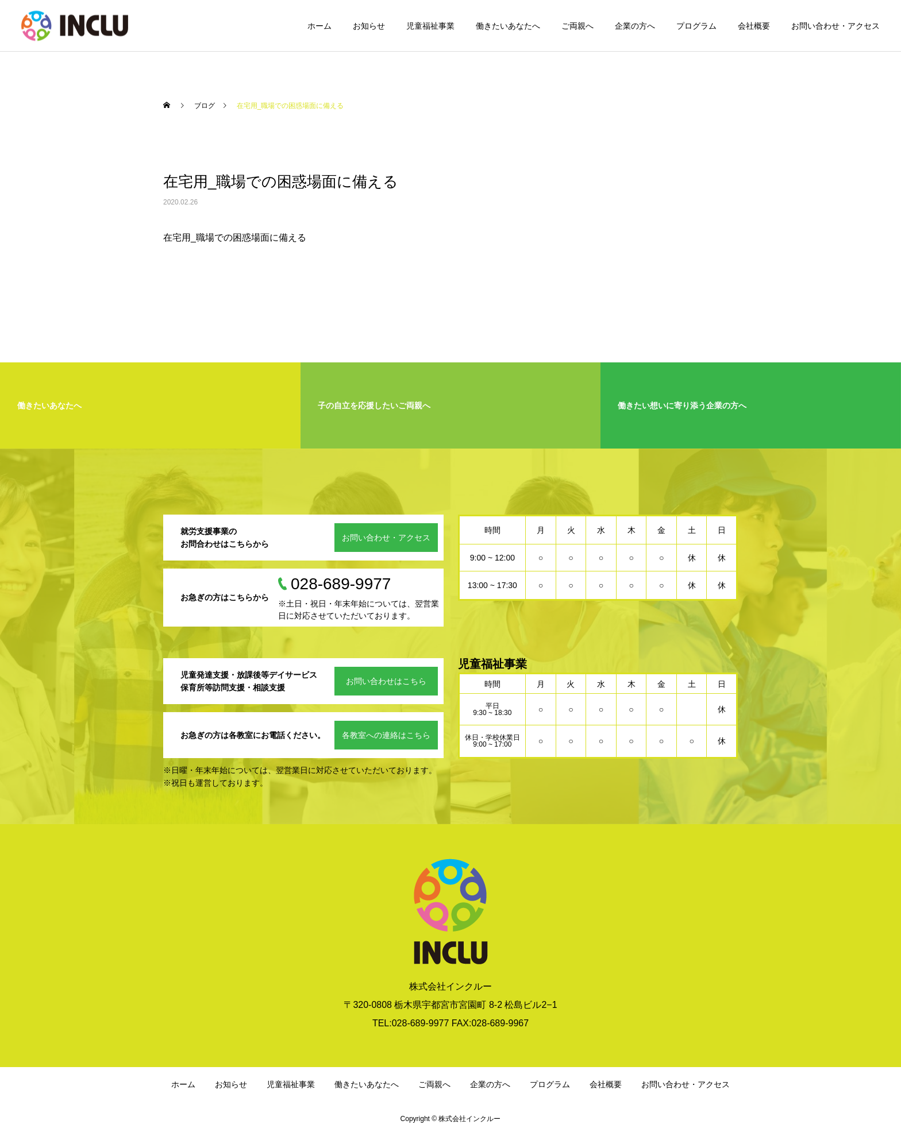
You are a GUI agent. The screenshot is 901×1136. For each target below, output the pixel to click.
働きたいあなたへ (508, 25)
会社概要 (754, 25)
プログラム (696, 25)
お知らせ (369, 25)
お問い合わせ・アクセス (835, 25)
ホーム (319, 25)
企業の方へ (635, 25)
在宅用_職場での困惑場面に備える (234, 237)
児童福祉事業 (430, 25)
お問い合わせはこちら (386, 681)
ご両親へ (577, 25)
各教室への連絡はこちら (386, 735)
